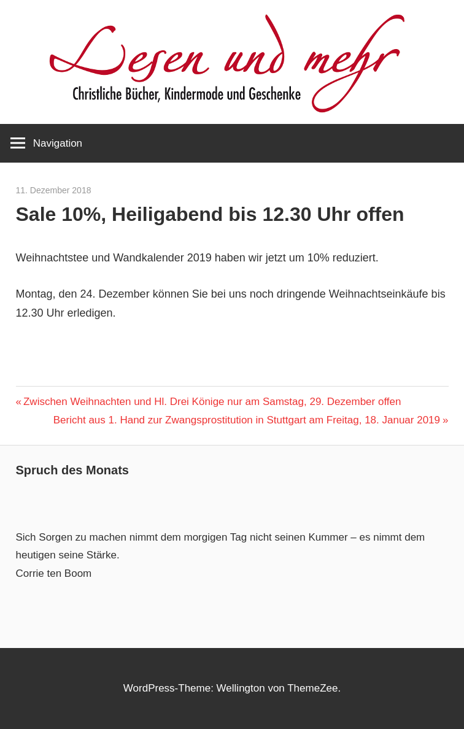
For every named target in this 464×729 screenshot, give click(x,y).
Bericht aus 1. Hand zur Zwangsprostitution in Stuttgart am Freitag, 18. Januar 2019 (246, 420)
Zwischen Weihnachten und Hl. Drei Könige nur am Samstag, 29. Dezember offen (212, 401)
